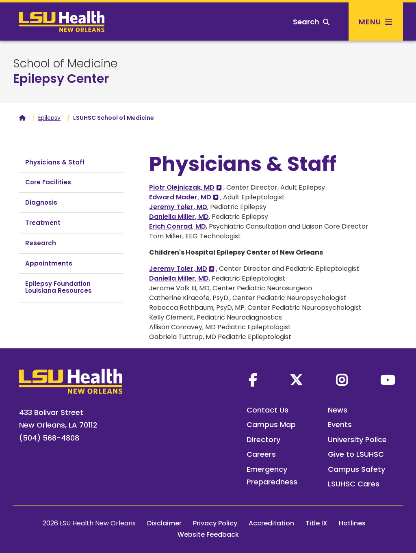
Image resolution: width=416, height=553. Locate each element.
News (337, 410)
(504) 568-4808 (49, 438)
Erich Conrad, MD (177, 226)
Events (340, 424)
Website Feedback (208, 534)
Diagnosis (41, 202)
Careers (261, 454)
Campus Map (271, 424)
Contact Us (267, 410)
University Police (357, 439)
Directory (263, 439)
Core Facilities (48, 182)
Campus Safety (356, 469)
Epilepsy (49, 118)
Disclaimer (164, 523)
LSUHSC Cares (353, 484)
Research (40, 243)
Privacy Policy (215, 523)
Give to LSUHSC (356, 454)
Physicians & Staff (54, 162)
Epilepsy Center (61, 78)
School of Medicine (65, 64)
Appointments (48, 263)
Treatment (43, 222)
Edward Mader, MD (180, 197)
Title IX (316, 523)
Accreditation (271, 523)
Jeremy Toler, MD (178, 207)
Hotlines (352, 523)
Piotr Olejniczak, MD (181, 187)
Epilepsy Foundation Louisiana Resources (58, 287)
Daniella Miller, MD (179, 216)
